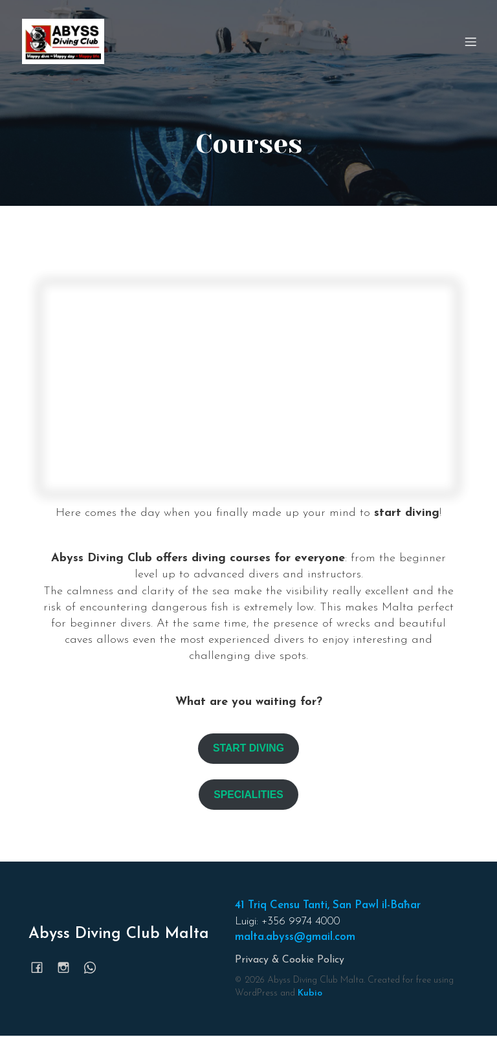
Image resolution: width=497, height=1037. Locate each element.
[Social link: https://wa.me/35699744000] (95, 968)
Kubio (310, 994)
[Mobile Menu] (470, 42)
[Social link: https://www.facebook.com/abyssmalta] (41, 968)
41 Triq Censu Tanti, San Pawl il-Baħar (328, 906)
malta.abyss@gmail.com (295, 938)
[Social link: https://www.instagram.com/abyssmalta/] (68, 968)
